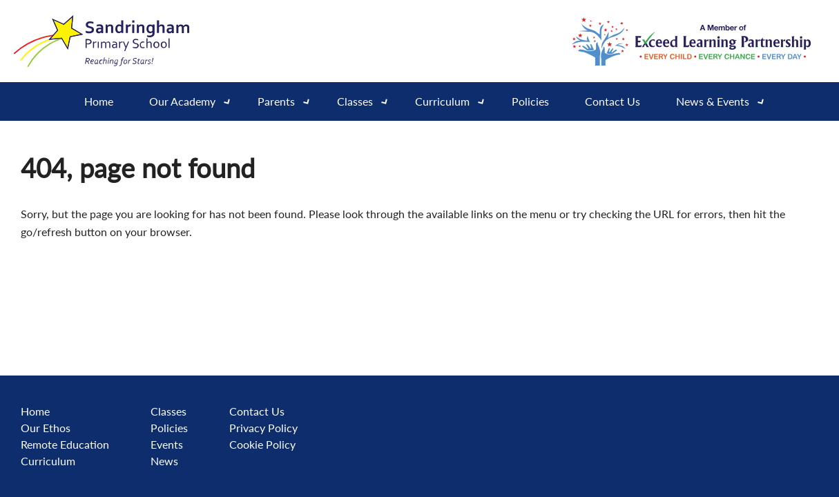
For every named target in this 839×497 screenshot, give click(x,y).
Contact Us (612, 101)
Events (167, 444)
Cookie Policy (262, 444)
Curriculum (454, 101)
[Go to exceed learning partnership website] (691, 41)
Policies (530, 101)
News (164, 460)
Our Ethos (45, 427)
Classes (168, 411)
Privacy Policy (263, 427)
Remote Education (65, 444)
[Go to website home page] (103, 41)
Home (98, 101)
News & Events (724, 101)
